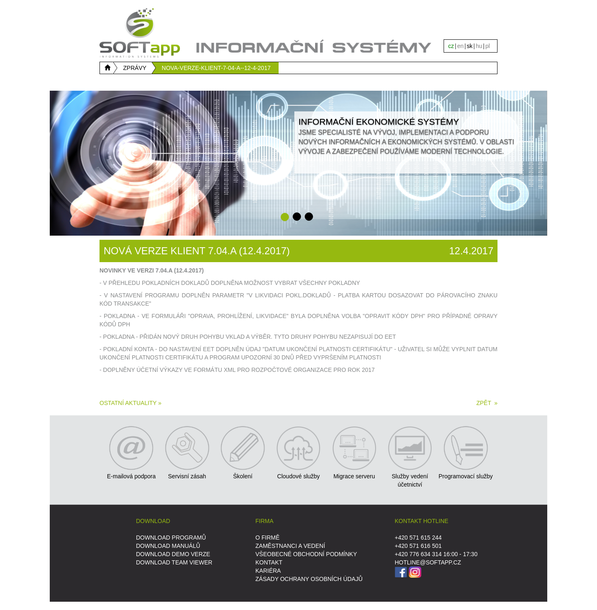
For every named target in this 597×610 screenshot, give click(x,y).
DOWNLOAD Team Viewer (174, 562)
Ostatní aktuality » (130, 403)
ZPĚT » (487, 403)
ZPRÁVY (134, 68)
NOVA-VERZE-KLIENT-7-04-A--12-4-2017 (216, 68)
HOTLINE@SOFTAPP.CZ (428, 562)
